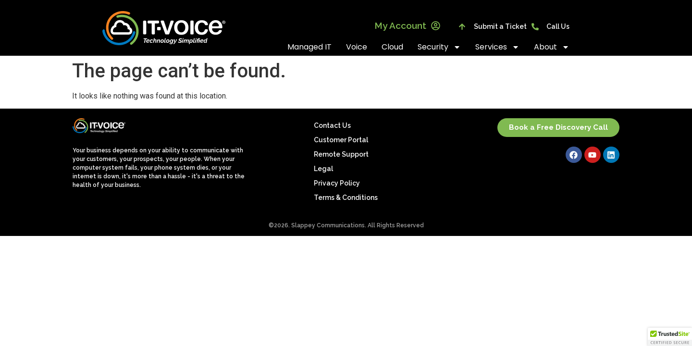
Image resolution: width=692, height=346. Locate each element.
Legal (323, 169)
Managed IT (309, 46)
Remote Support (341, 154)
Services (497, 47)
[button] (670, 337)
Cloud (392, 46)
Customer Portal (341, 140)
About (551, 47)
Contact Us (332, 125)
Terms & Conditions (346, 197)
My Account (407, 25)
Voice (356, 46)
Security (439, 47)
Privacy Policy (337, 183)
